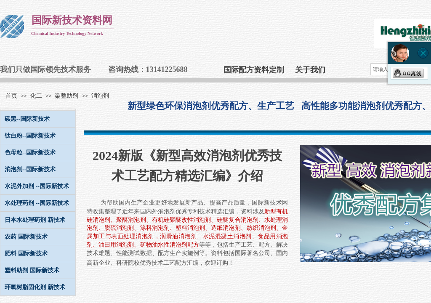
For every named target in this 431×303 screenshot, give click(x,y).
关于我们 (310, 70)
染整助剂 (66, 96)
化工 (36, 96)
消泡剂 (100, 96)
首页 (11, 96)
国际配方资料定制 (253, 70)
